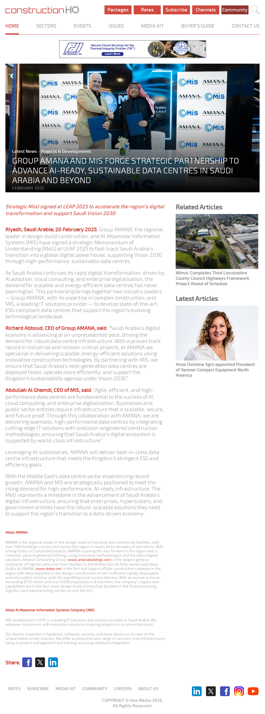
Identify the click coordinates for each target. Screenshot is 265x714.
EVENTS (82, 26)
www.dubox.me (48, 568)
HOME (12, 26)
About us (148, 689)
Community (235, 10)
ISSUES (116, 26)
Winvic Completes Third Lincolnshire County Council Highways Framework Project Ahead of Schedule (212, 278)
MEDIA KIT (152, 26)
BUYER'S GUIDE (197, 26)
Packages (118, 10)
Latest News (25, 151)
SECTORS (46, 26)
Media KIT (65, 689)
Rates (147, 10)
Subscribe (176, 10)
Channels (206, 10)
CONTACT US (246, 26)
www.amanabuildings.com (89, 559)
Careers (123, 689)
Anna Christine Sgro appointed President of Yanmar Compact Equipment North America (215, 370)
